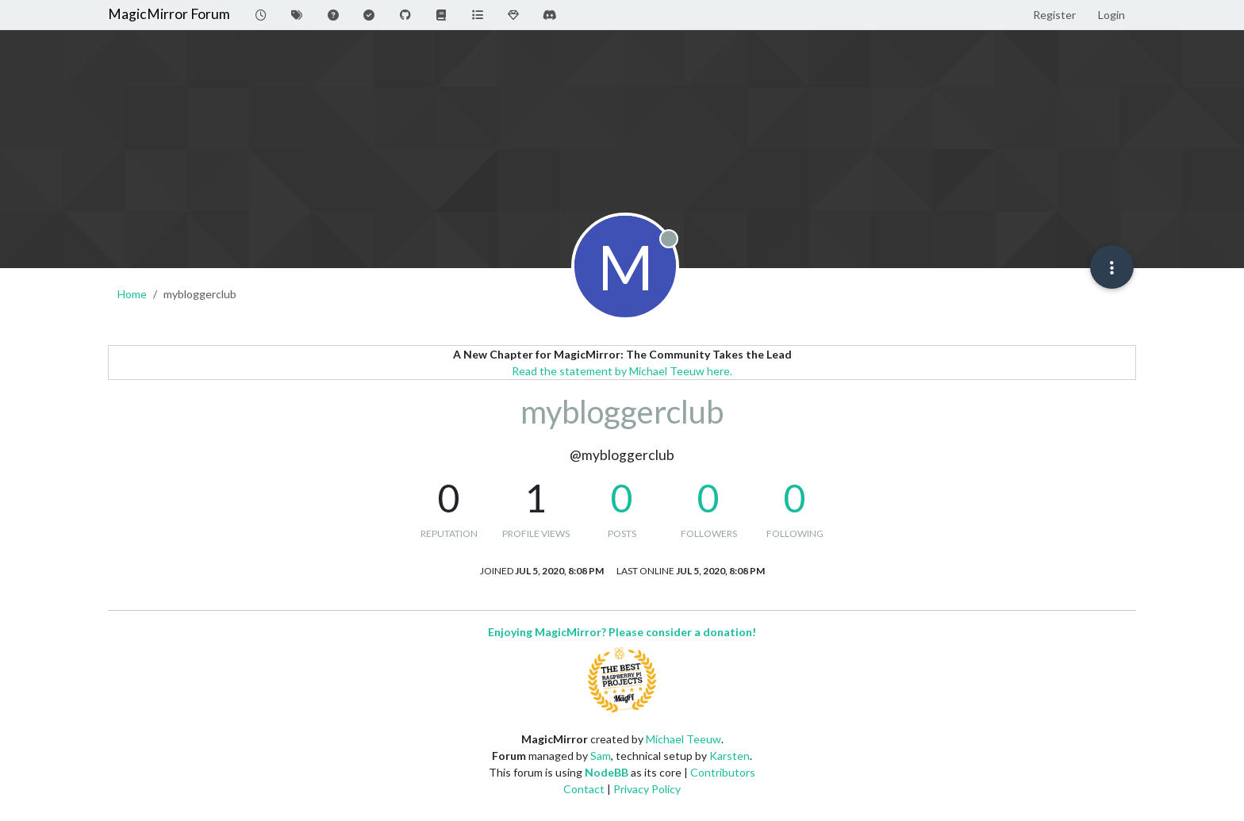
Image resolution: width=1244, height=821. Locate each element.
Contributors (722, 772)
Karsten (729, 755)
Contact (584, 789)
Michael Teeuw (683, 739)
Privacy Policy (647, 789)
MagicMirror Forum (169, 14)
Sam (600, 755)
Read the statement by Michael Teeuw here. (622, 371)
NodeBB (606, 772)
